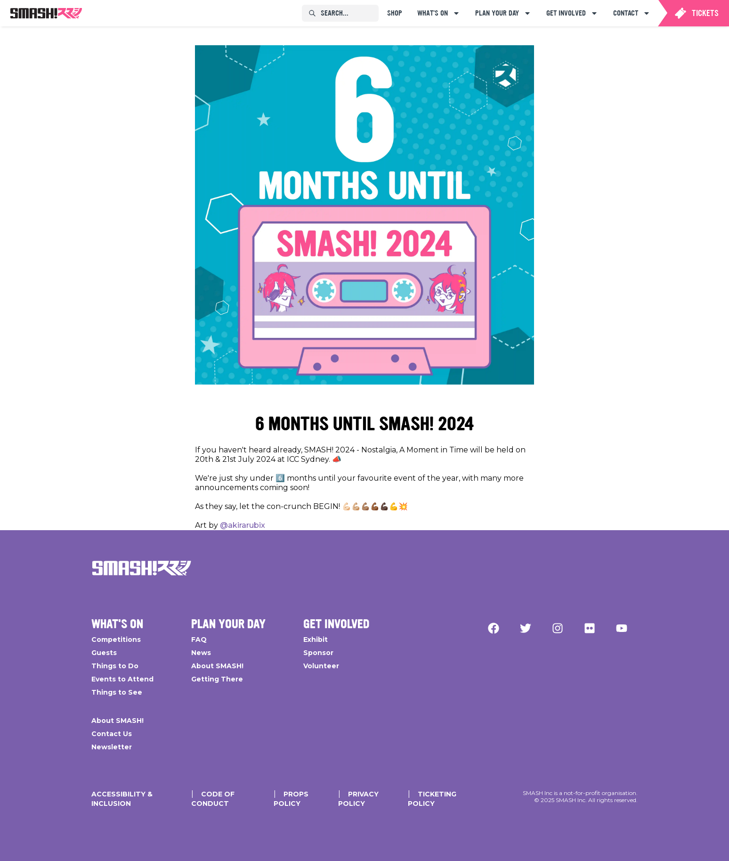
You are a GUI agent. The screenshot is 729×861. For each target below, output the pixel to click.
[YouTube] (622, 628)
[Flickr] (590, 628)
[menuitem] (46, 13)
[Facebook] (494, 628)
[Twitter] (526, 628)
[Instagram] (558, 628)
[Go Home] (142, 568)
